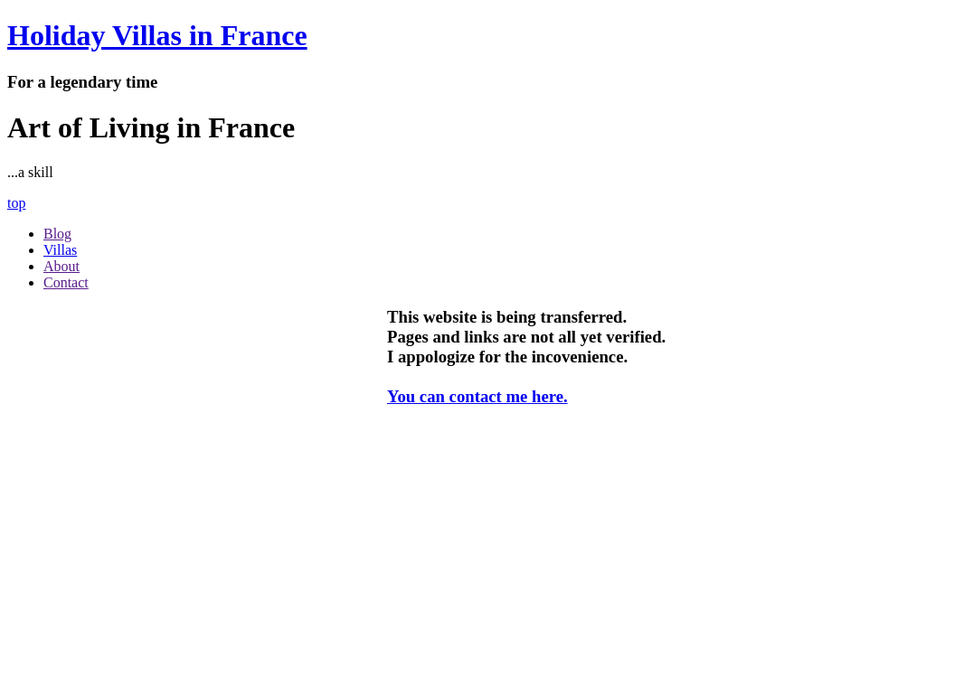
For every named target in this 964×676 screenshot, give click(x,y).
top (16, 203)
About (61, 266)
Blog (57, 233)
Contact (66, 282)
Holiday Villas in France (157, 35)
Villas (60, 250)
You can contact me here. (477, 396)
